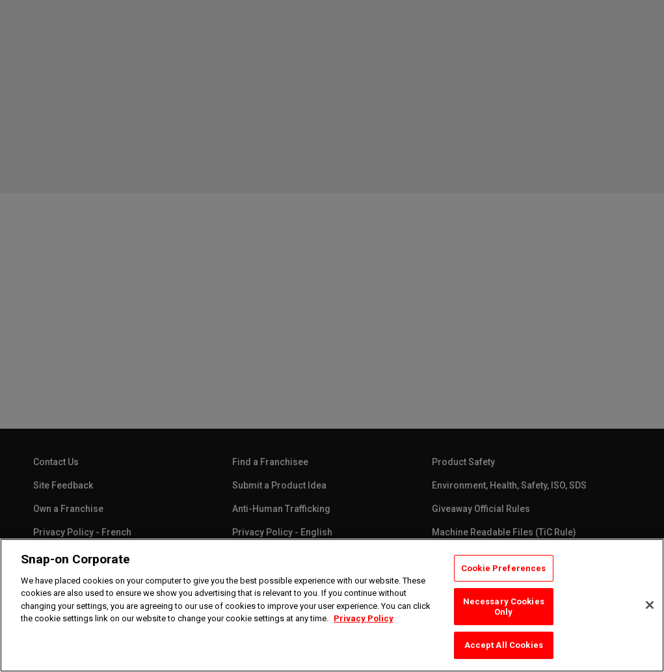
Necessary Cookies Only (503, 607)
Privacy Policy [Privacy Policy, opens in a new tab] (363, 618)
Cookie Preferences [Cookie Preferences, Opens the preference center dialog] (503, 568)
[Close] (649, 605)
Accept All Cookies (503, 645)
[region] (332, 605)
